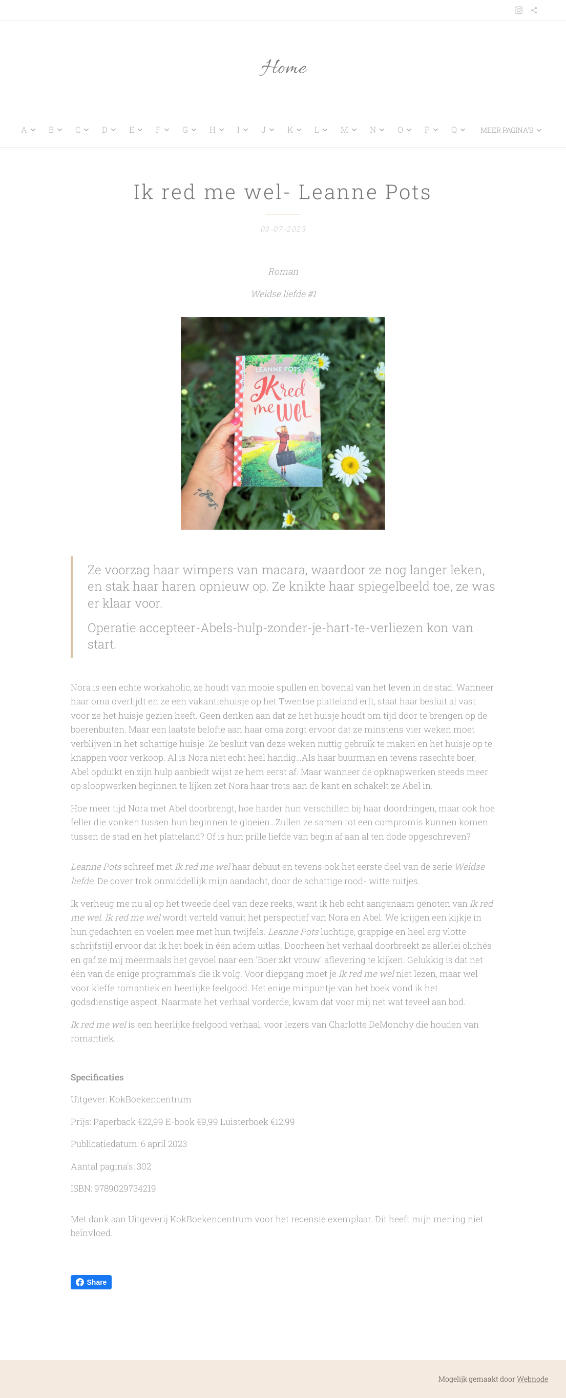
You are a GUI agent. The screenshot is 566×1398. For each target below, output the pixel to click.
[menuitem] (36, 129)
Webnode (532, 1379)
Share (91, 1282)
